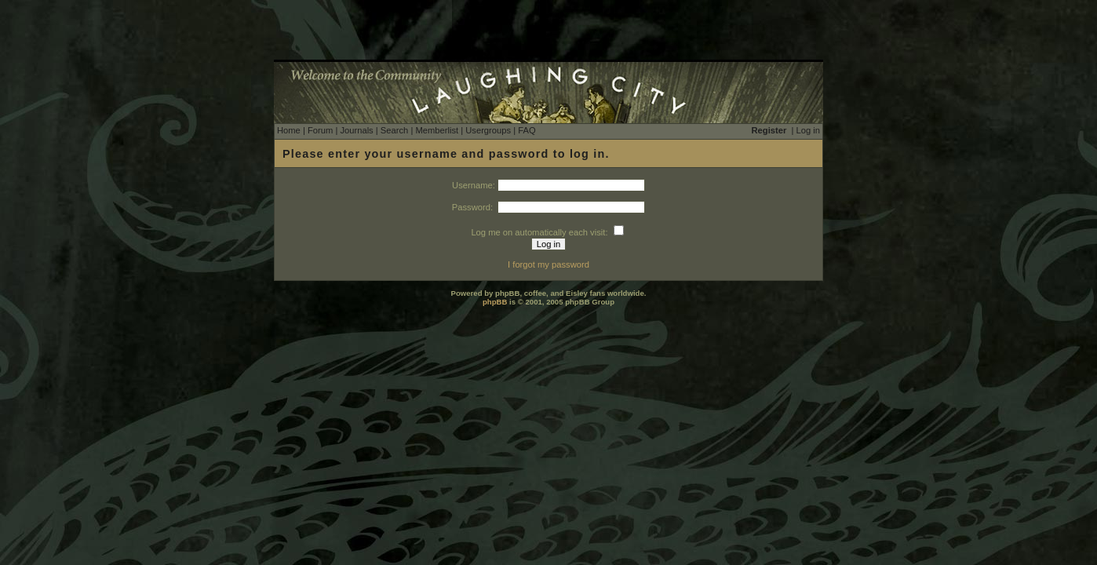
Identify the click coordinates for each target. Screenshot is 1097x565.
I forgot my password (548, 264)
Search (394, 130)
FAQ (526, 130)
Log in (808, 130)
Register (769, 130)
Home (289, 130)
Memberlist (436, 130)
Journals (356, 130)
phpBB (495, 301)
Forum (320, 130)
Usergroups (488, 130)
